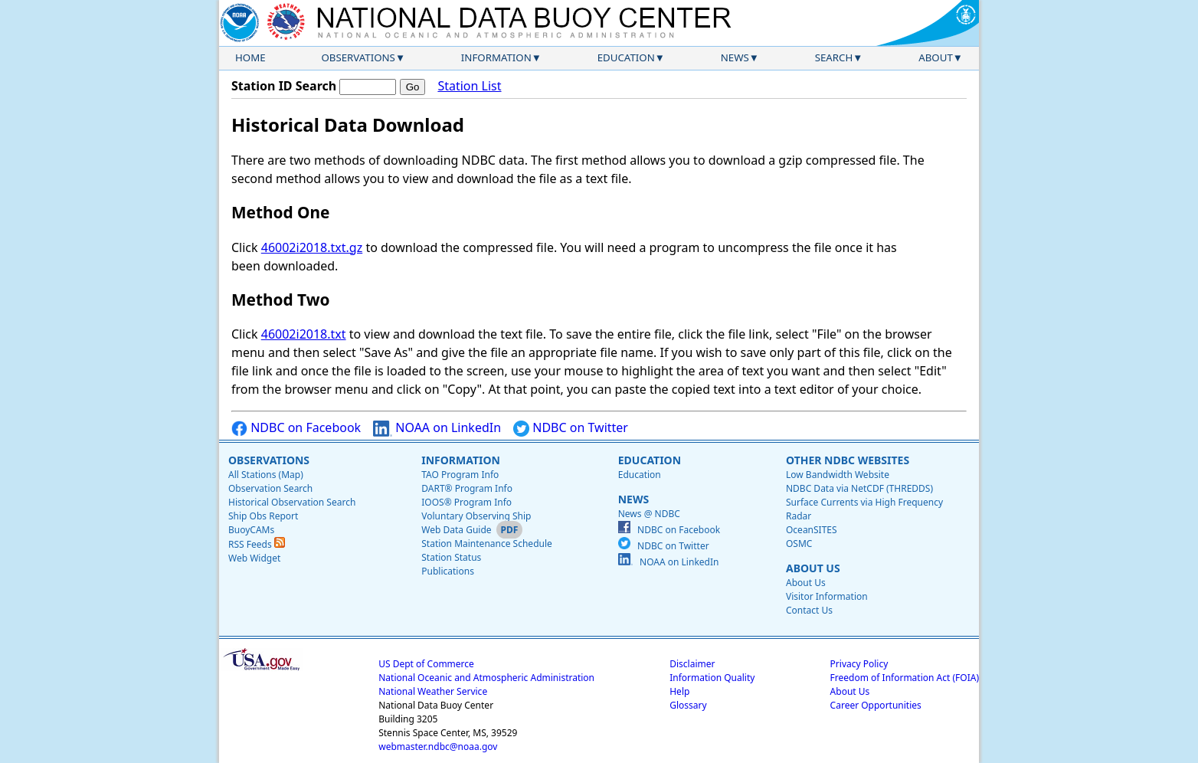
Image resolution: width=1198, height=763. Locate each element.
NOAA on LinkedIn (437, 428)
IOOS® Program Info (466, 502)
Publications (447, 571)
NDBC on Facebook (296, 428)
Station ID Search (283, 85)
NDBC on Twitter (570, 428)
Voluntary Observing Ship (476, 515)
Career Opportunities (875, 705)
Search (834, 57)
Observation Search (270, 488)
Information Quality (711, 677)
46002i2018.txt (303, 334)
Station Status (451, 557)
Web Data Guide (456, 529)
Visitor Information (827, 596)
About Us (813, 568)
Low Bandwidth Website (837, 474)
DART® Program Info (466, 488)
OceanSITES (811, 529)
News (735, 57)
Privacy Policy (859, 663)
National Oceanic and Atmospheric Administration (486, 677)
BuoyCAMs (251, 529)
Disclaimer (692, 663)
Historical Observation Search (291, 502)
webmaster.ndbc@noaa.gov (437, 746)
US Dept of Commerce (426, 663)
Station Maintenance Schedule (486, 543)
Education (626, 57)
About (935, 57)
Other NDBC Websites (847, 460)
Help (679, 691)
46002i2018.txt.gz (311, 247)
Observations (357, 57)
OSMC (799, 543)
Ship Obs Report (263, 515)
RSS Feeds (256, 544)
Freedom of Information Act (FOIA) (904, 677)
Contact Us (809, 610)
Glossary (687, 705)
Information (496, 57)
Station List (469, 85)
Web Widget (254, 558)
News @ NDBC (649, 513)
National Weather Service (432, 691)
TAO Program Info (460, 474)
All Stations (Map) (265, 474)
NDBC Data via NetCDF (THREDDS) (859, 488)
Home (250, 57)
